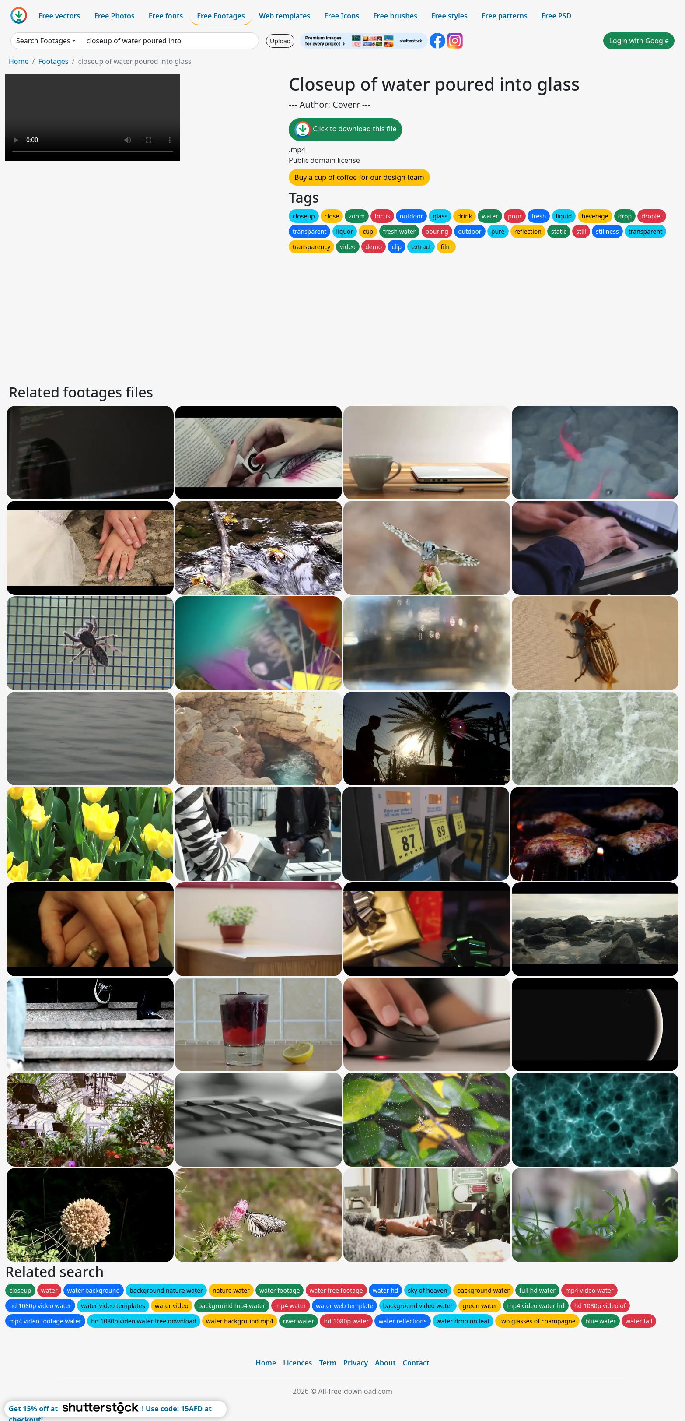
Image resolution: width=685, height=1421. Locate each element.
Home (19, 61)
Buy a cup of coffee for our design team (359, 177)
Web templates (284, 16)
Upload (280, 41)
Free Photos (114, 16)
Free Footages (221, 16)
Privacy (355, 1363)
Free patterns (505, 16)
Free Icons (341, 16)
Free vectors (59, 16)
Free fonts (166, 16)
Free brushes (395, 16)
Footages (53, 61)
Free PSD (556, 16)
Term (327, 1363)
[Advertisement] (270, 316)
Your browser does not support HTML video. (92, 117)
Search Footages (43, 41)
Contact (416, 1363)
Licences (297, 1363)
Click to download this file (345, 129)
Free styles (449, 16)
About (385, 1363)
